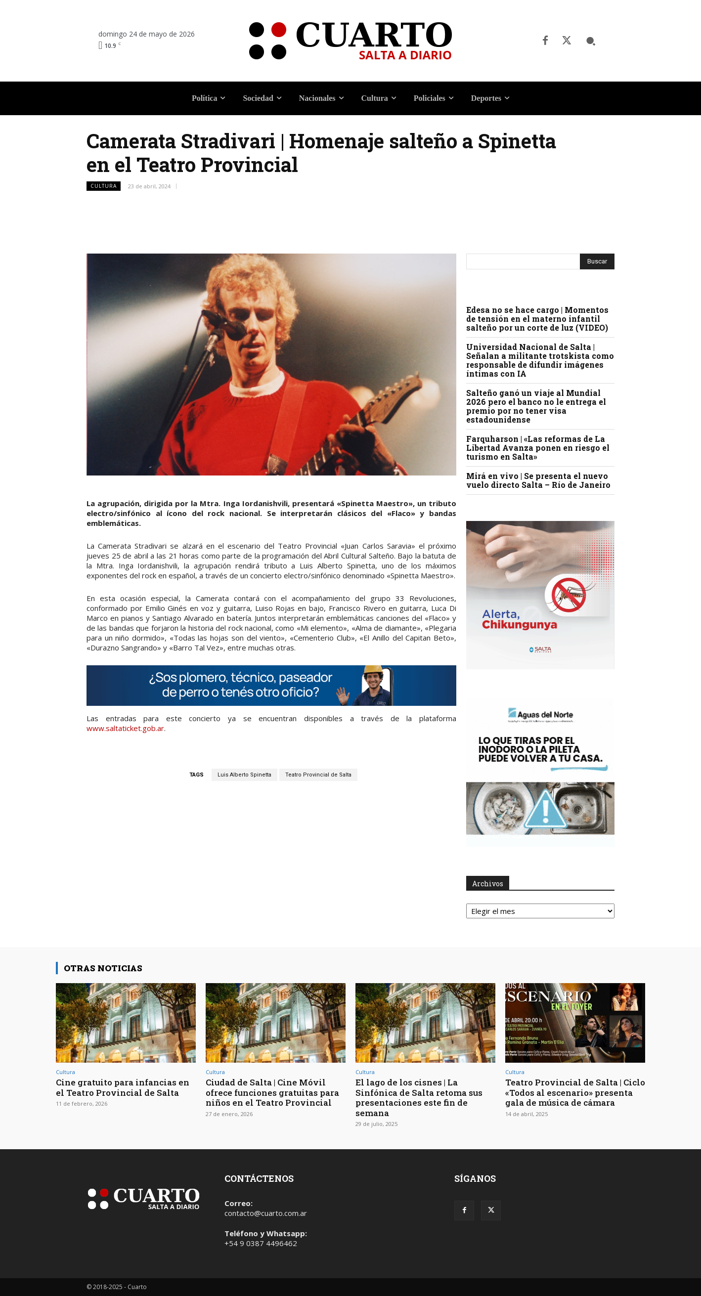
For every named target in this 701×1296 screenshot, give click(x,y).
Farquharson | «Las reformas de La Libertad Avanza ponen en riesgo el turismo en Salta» (538, 447)
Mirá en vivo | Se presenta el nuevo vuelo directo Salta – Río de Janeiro (538, 480)
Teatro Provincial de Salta (318, 775)
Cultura (104, 186)
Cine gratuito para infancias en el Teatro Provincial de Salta (122, 1087)
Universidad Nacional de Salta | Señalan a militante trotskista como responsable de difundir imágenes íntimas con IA (540, 360)
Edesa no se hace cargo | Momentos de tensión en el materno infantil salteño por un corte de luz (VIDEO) (537, 318)
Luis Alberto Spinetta (244, 775)
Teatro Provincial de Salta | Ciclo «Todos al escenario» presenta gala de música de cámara (575, 1092)
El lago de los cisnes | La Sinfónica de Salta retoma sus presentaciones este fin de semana (418, 1097)
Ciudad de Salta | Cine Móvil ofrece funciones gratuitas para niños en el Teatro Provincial (272, 1092)
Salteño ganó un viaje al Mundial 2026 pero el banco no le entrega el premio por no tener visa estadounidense (536, 406)
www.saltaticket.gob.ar (125, 728)
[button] (591, 41)
